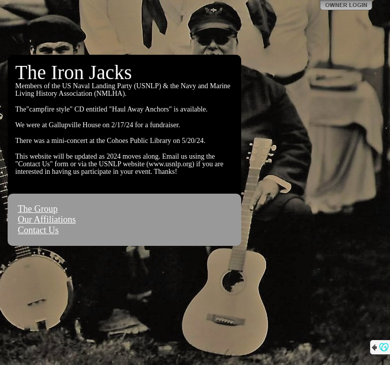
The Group (37, 209)
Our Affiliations (47, 219)
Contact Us (38, 230)
